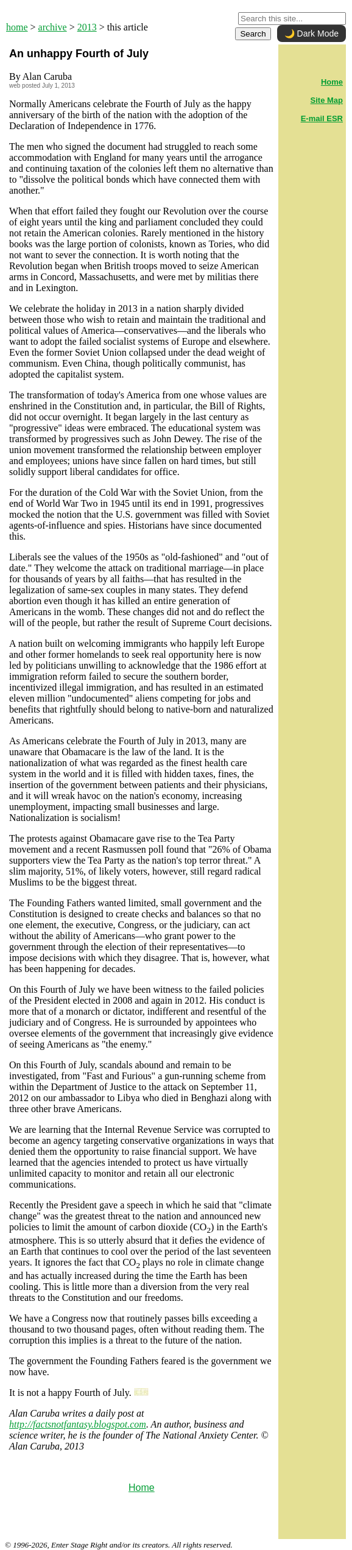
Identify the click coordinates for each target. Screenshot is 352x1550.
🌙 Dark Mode (311, 33)
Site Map (327, 100)
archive (52, 27)
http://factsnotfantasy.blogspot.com (77, 1424)
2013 (87, 27)
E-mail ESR (322, 118)
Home (141, 1487)
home (17, 27)
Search (253, 33)
